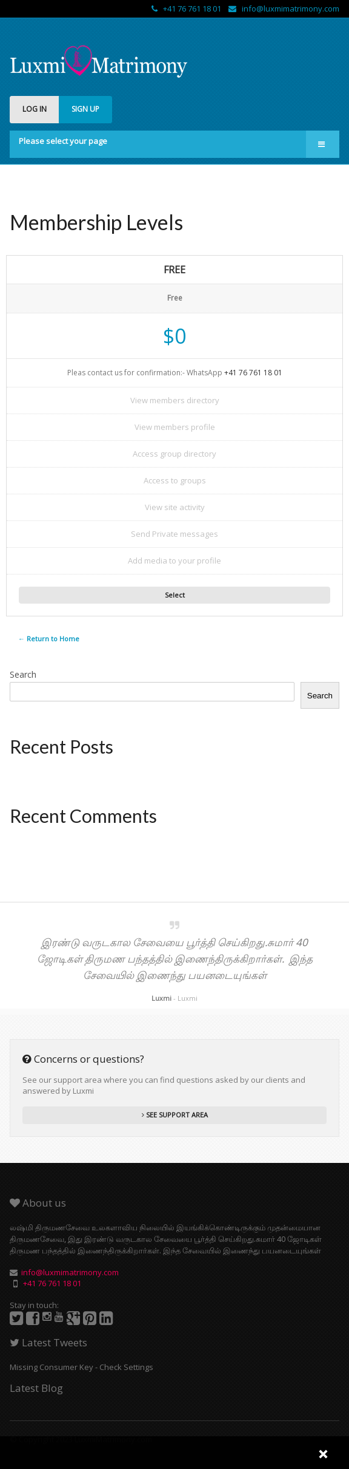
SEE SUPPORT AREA (175, 1114)
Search (23, 674)
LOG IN (34, 109)
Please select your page (63, 140)
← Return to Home (48, 638)
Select (175, 594)
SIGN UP (85, 109)
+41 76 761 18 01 (187, 8)
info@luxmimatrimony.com (283, 8)
